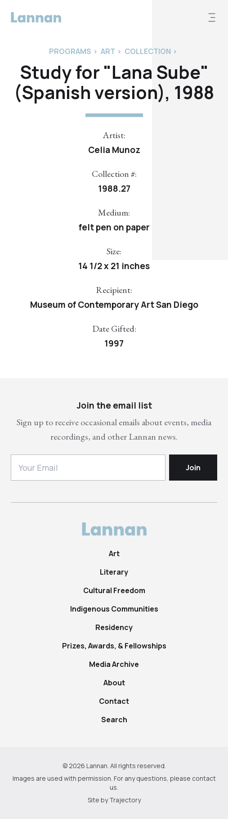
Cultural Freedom (114, 590)
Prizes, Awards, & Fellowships (114, 646)
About (114, 683)
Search (114, 719)
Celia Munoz (114, 150)
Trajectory (125, 800)
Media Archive (114, 664)
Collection (148, 51)
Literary (114, 572)
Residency (114, 627)
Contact (114, 701)
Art (114, 553)
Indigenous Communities (114, 609)
